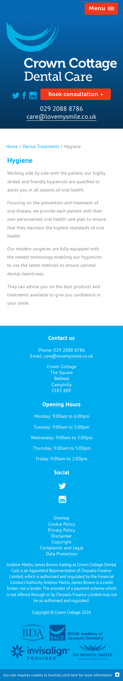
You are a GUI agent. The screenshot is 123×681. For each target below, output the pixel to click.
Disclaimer (61, 536)
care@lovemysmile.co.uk (61, 116)
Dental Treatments (41, 146)
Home (12, 146)
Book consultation (73, 94)
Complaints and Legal (61, 548)
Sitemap (61, 518)
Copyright (61, 542)
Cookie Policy (61, 524)
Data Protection (61, 554)
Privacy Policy (61, 530)
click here (70, 675)
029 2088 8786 (61, 108)
